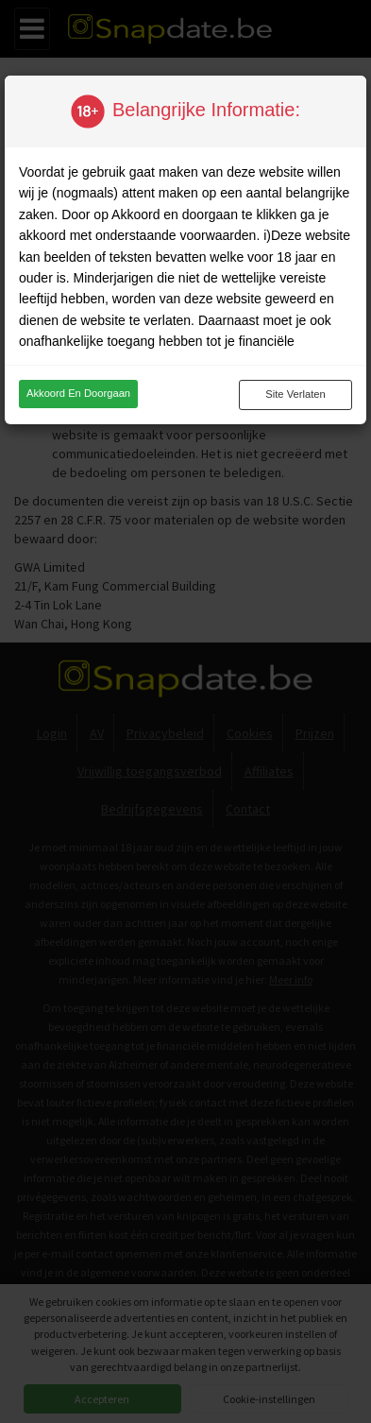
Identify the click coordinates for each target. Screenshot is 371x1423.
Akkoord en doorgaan (78, 393)
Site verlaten (295, 394)
